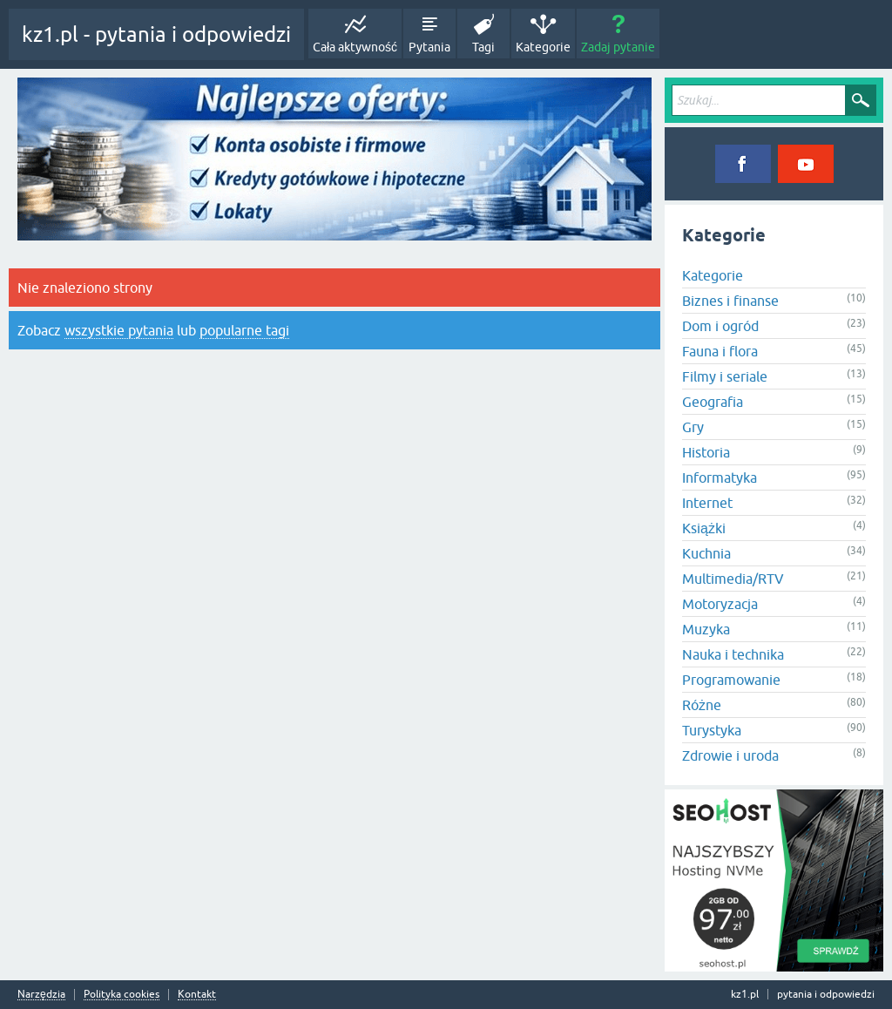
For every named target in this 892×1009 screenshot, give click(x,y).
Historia (706, 452)
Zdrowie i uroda (730, 755)
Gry (693, 427)
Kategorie (543, 47)
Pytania (429, 47)
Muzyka (706, 629)
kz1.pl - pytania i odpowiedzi (156, 34)
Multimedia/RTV (733, 578)
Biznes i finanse (730, 300)
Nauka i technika (733, 654)
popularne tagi (244, 330)
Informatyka (719, 477)
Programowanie (731, 679)
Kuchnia (706, 553)
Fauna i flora (720, 351)
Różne (701, 705)
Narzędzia (41, 994)
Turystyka (711, 730)
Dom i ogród (720, 326)
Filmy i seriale (724, 376)
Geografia (712, 402)
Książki (704, 528)
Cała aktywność (355, 47)
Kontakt (197, 994)
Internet (707, 503)
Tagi (483, 47)
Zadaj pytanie (618, 47)
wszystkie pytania (118, 330)
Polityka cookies (121, 994)
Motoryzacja (720, 604)
